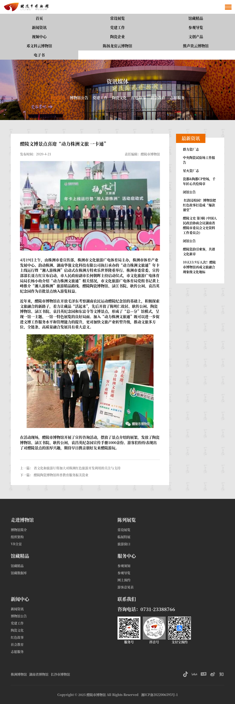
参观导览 (195, 27)
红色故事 (138, 97)
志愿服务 (177, 97)
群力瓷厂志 (191, 149)
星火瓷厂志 (191, 170)
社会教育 (158, 97)
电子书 (39, 55)
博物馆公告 (79, 97)
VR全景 (16, 544)
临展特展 (124, 536)
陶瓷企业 (117, 36)
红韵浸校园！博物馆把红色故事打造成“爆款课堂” (199, 205)
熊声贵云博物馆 (196, 45)
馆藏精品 (195, 18)
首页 (39, 18)
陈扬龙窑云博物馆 (117, 45)
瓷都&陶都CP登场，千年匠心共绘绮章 (199, 181)
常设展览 (117, 18)
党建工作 (117, 27)
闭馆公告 (189, 192)
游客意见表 (126, 587)
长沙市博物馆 (60, 674)
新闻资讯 (39, 27)
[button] (228, 7)
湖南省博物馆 (38, 674)
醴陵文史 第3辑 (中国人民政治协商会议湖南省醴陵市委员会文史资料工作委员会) (200, 225)
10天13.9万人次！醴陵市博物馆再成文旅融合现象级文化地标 (199, 267)
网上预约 (124, 580)
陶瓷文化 (119, 97)
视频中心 (39, 36)
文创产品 (195, 36)
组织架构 (17, 536)
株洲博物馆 (19, 674)
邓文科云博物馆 (39, 45)
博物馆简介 (19, 529)
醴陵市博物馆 (96, 694)
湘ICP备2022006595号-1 (159, 694)
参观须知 (124, 565)
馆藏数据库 (19, 572)
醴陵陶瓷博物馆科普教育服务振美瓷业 (61, 474)
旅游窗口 (124, 544)
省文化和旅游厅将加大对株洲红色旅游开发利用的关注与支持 (77, 468)
